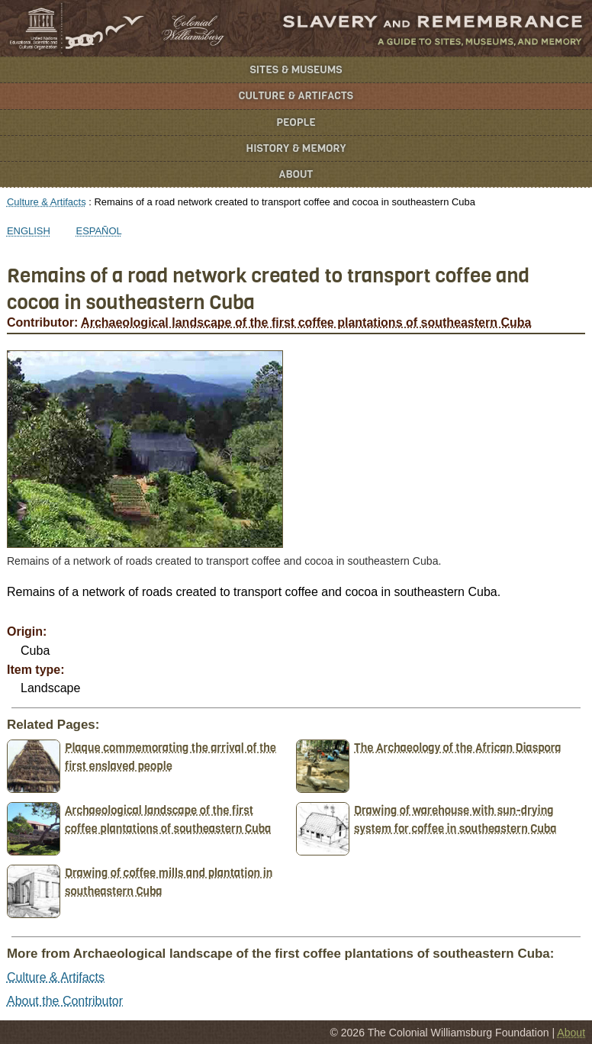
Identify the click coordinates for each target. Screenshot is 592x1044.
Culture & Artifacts (296, 96)
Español (99, 231)
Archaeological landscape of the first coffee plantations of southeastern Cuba (306, 322)
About (296, 174)
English (28, 231)
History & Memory (296, 148)
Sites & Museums (296, 70)
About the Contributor (65, 1000)
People (296, 122)
